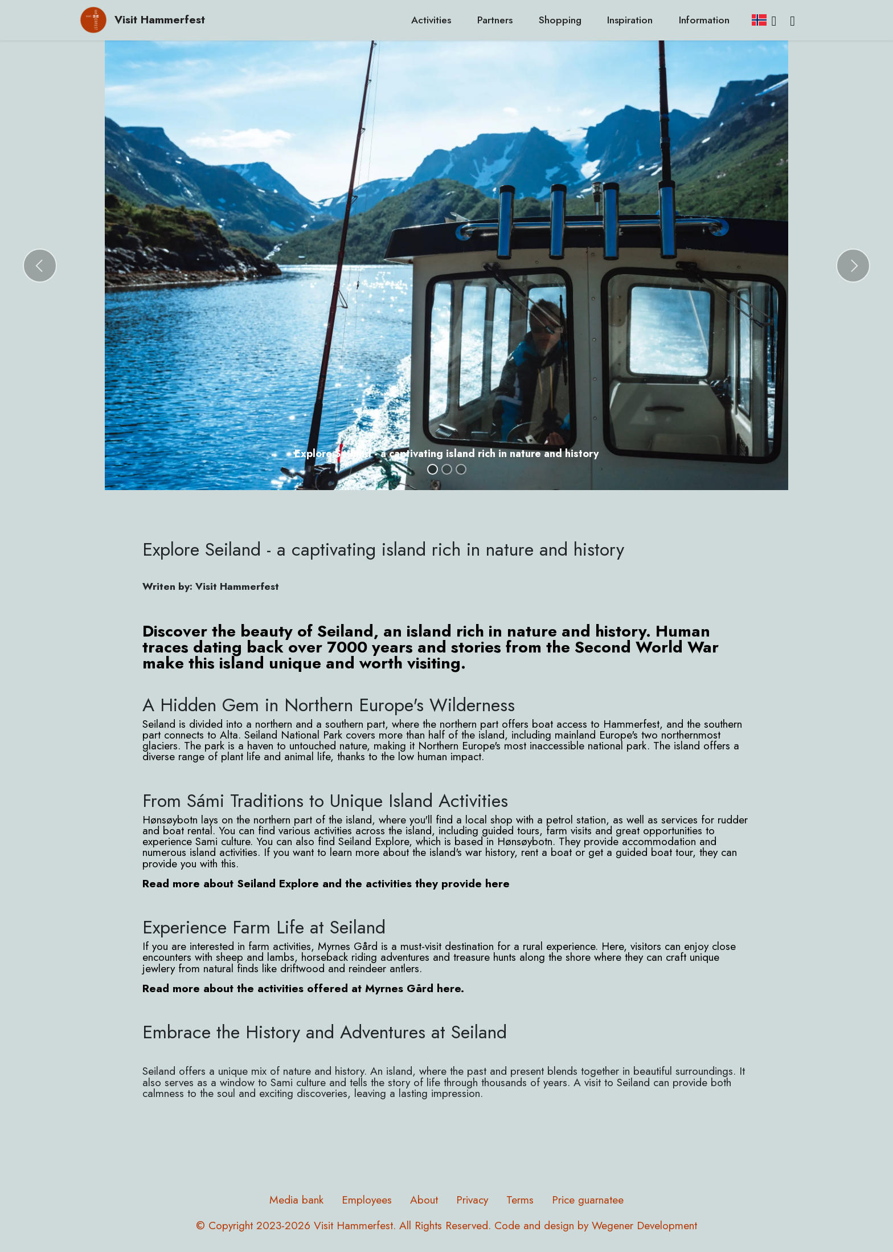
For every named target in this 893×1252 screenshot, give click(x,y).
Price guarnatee (588, 1200)
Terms (520, 1200)
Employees (367, 1200)
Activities (431, 20)
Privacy (472, 1200)
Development (667, 1225)
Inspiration (630, 20)
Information (704, 20)
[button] (40, 265)
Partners (495, 20)
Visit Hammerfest (159, 19)
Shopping (560, 20)
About (424, 1200)
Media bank (296, 1200)
